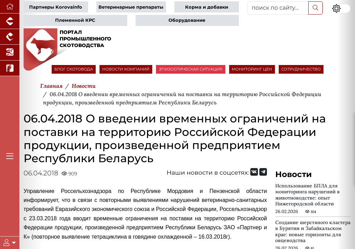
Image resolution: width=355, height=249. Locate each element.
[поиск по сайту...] (278, 8)
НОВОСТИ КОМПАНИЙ (125, 69)
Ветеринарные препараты (130, 7)
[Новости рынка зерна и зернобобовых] (9, 68)
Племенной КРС (75, 20)
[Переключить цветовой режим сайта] (341, 8)
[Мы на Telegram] (263, 172)
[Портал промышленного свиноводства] (9, 21)
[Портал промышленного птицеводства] (9, 37)
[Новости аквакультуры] (9, 52)
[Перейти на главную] (9, 6)
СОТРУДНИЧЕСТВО (301, 69)
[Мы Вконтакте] (254, 172)
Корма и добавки (206, 7)
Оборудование (186, 20)
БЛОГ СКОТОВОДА (73, 69)
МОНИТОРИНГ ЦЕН (252, 69)
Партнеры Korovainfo (55, 7)
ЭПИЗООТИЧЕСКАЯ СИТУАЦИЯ (190, 69)
